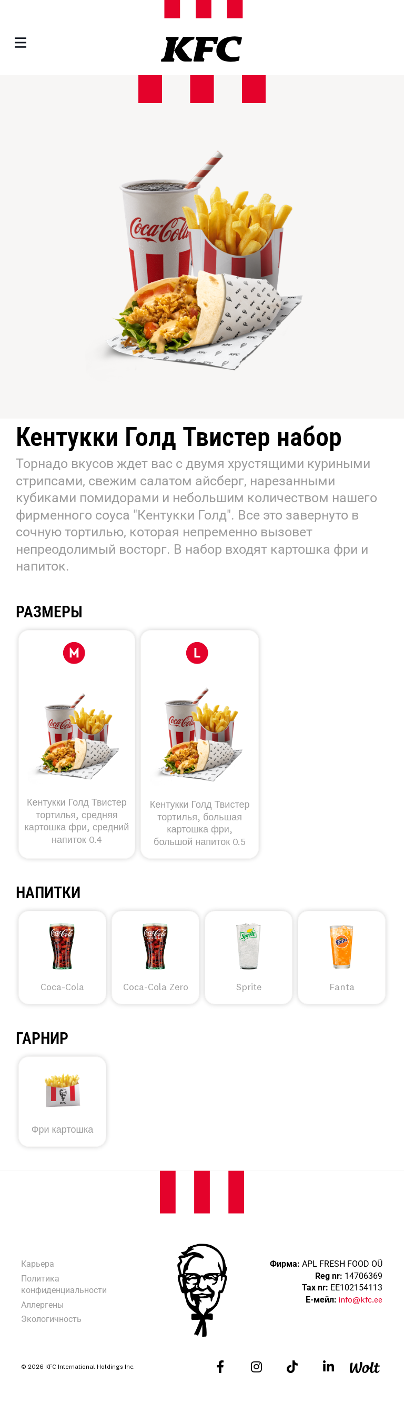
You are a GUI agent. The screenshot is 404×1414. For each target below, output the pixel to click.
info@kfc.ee (360, 1299)
